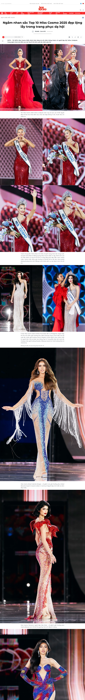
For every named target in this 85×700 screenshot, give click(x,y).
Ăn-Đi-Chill (50, 13)
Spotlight (71, 13)
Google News (83, 18)
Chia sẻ (2, 41)
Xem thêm (83, 13)
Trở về (2, 52)
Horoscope (77, 13)
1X (22, 37)
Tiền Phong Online (34, 3)
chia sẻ (69, 37)
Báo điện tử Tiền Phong (43, 8)
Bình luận (2, 48)
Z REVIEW (65, 13)
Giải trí (17, 13)
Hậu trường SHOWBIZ (40, 13)
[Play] (3, 37)
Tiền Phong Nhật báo (46, 3)
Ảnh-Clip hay (58, 13)
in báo (78, 37)
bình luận (81, 37)
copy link (75, 37)
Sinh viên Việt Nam (58, 3)
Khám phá (11, 13)
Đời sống (6, 13)
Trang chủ (2, 13)
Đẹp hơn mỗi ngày (31, 13)
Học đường (22, 13)
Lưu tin (2, 44)
